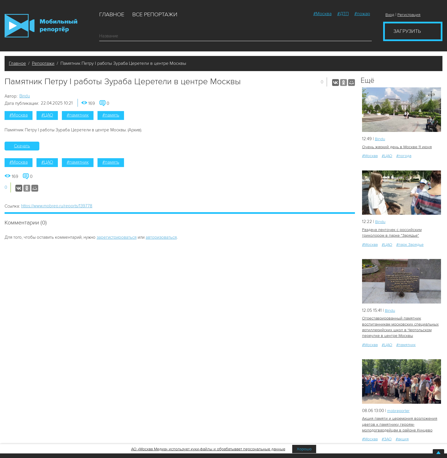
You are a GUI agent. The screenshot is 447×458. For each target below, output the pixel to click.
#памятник (78, 115)
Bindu (24, 96)
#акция (402, 437)
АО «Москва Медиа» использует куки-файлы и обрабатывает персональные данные (208, 449)
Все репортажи (154, 14)
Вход (389, 14)
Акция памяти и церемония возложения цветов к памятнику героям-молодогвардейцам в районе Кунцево (399, 423)
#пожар (362, 14)
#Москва (322, 14)
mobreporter (399, 409)
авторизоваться (161, 237)
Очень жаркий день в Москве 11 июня (396, 146)
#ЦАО (47, 115)
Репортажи (43, 63)
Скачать (22, 145)
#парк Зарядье (410, 244)
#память (110, 115)
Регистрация (408, 14)
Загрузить (407, 31)
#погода (403, 155)
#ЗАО (387, 437)
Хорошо (304, 449)
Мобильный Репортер (41, 25)
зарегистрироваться (117, 237)
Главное (111, 14)
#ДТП (343, 14)
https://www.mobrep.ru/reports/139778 (56, 205)
